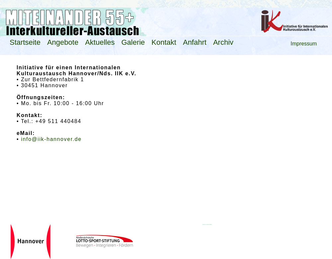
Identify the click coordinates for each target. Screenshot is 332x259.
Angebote (62, 42)
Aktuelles (100, 42)
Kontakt (163, 42)
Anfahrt (195, 42)
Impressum (303, 43)
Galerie (133, 42)
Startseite (25, 42)
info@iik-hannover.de (51, 139)
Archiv (223, 42)
